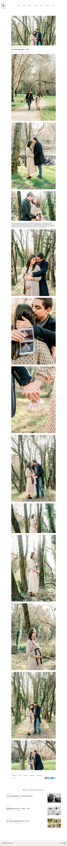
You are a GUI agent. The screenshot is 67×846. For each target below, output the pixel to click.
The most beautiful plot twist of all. (17, 821)
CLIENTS (47, 5)
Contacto (10, 843)
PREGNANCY (23, 47)
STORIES (29, 5)
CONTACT (53, 5)
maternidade (25, 775)
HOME (19, 5)
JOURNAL (35, 5)
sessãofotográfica (39, 775)
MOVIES (41, 5)
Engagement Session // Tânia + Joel (17, 808)
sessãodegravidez (32, 775)
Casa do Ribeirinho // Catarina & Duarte (19, 796)
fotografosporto (14, 775)
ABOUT (24, 5)
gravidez (20, 775)
